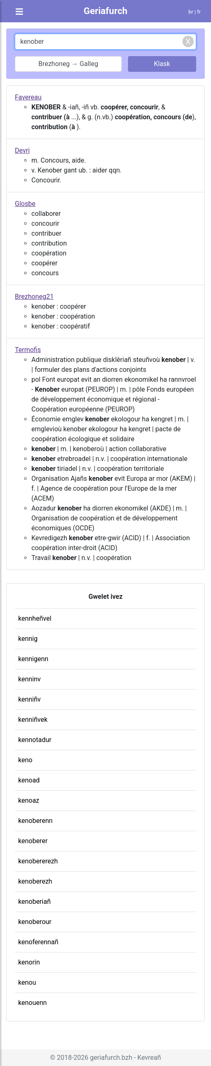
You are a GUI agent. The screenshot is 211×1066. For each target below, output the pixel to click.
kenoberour (35, 922)
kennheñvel (34, 618)
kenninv (29, 679)
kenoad (29, 780)
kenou (27, 982)
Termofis (28, 350)
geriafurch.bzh (111, 1057)
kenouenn (32, 1003)
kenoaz (28, 800)
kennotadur (34, 740)
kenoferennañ (38, 942)
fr (199, 12)
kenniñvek (32, 719)
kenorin (29, 962)
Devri (22, 150)
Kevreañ (149, 1057)
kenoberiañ (34, 901)
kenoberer (32, 841)
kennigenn (33, 659)
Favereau (28, 97)
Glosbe (25, 204)
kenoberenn (35, 821)
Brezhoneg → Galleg (68, 64)
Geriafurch (105, 10)
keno (25, 760)
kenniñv (29, 699)
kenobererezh (38, 861)
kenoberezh (35, 881)
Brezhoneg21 (34, 296)
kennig (28, 639)
